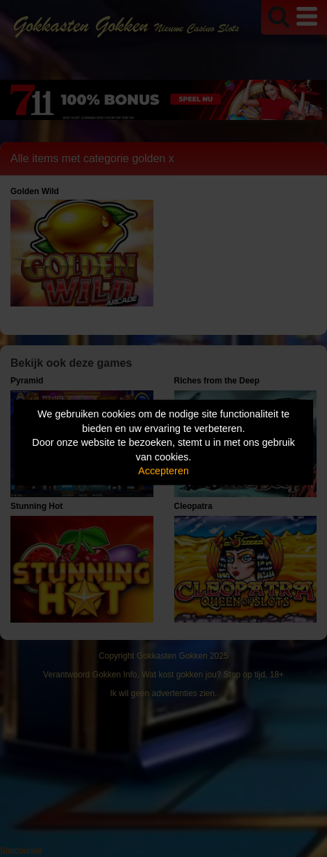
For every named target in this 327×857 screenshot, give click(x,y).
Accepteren (163, 470)
